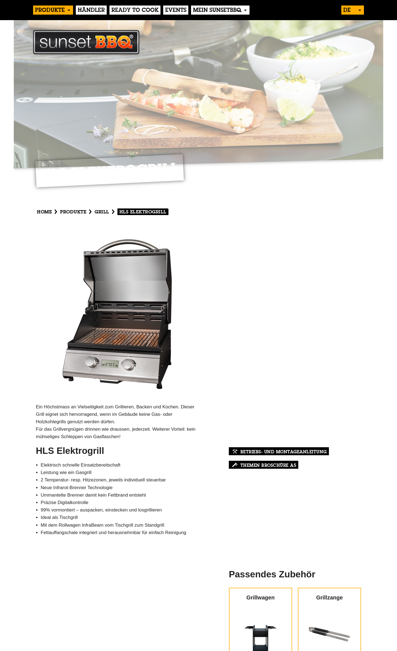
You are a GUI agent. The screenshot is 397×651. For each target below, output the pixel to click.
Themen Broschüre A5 (268, 466)
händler (91, 10)
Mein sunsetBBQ (217, 10)
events (175, 10)
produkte (50, 10)
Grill (102, 212)
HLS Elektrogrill (143, 212)
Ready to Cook (135, 10)
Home (44, 212)
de (347, 10)
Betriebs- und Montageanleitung (283, 452)
